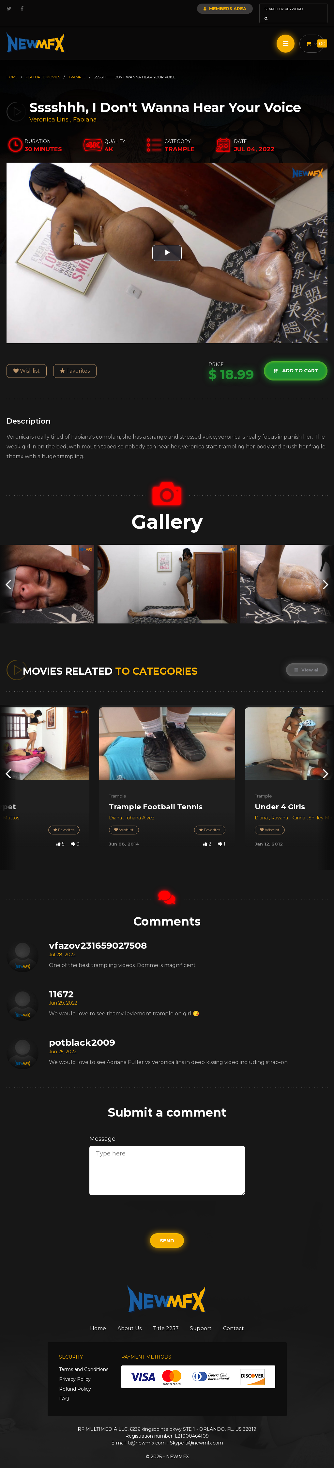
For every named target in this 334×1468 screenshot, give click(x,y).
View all (306, 660)
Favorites (75, 362)
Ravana (280, 809)
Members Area (207, 8)
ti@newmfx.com (147, 1434)
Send (167, 1231)
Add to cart (295, 361)
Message (102, 1129)
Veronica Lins (48, 110)
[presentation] (8, 575)
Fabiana (85, 110)
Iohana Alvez (140, 809)
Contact (240, 1319)
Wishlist (26, 362)
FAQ (64, 1390)
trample (77, 68)
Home (91, 1319)
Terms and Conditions (83, 1361)
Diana (116, 809)
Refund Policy (75, 1380)
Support (204, 1319)
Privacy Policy (75, 1371)
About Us (127, 1319)
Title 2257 (166, 1319)
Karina (299, 809)
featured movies (42, 68)
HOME (12, 68)
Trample (117, 786)
